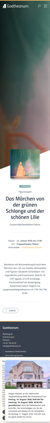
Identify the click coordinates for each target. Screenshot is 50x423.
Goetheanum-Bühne (32, 247)
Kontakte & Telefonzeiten (15, 351)
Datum (11, 240)
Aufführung (25, 186)
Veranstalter (14, 247)
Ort (13, 244)
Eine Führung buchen (14, 355)
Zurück (10, 310)
